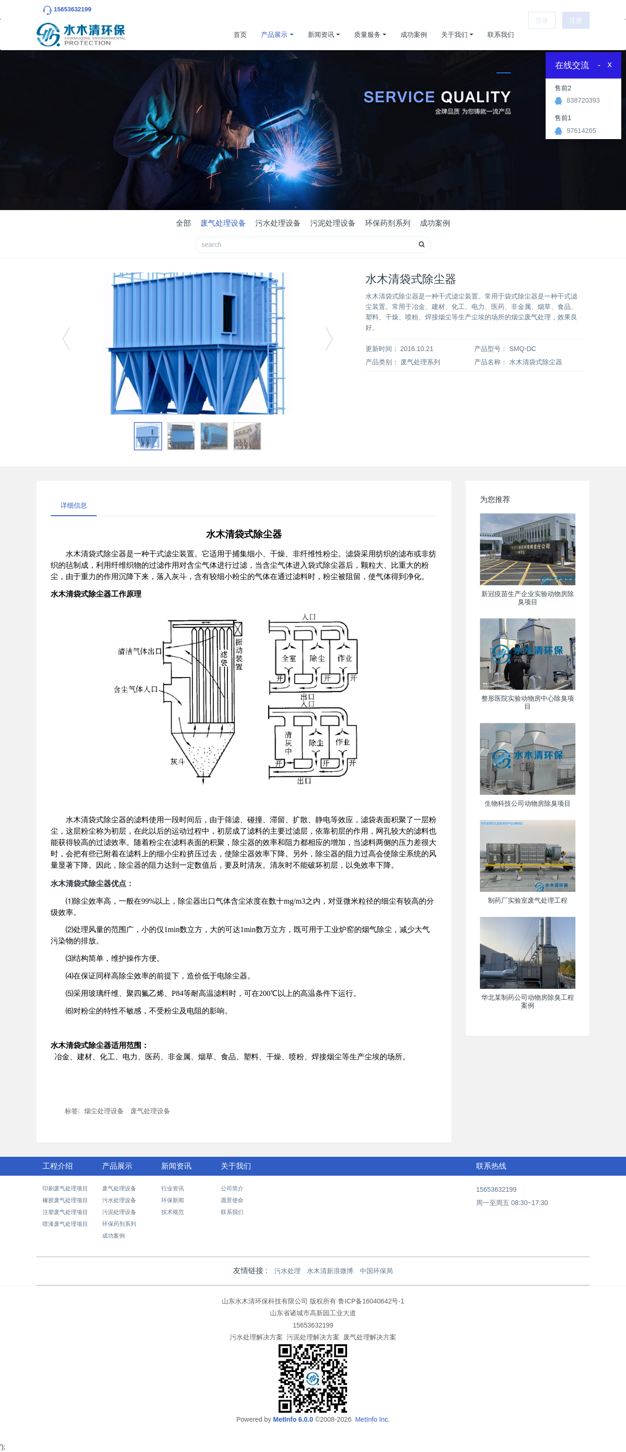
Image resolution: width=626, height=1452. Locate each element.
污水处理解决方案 (256, 1337)
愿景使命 (232, 1200)
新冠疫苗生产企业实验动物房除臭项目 (527, 598)
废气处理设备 (223, 223)
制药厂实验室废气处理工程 (527, 900)
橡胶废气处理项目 (65, 1200)
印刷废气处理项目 (65, 1188)
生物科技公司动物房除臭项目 (528, 803)
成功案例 (413, 34)
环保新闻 (172, 1200)
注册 (576, 34)
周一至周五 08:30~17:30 (512, 1202)
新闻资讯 (321, 34)
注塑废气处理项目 (65, 1212)
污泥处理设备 (333, 223)
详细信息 (74, 505)
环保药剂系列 (387, 223)
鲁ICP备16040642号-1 (371, 1301)
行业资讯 (172, 1188)
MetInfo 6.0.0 (293, 1419)
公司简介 (232, 1188)
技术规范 (172, 1212)
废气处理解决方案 (369, 1337)
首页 (240, 34)
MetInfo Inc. (372, 1419)
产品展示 (274, 34)
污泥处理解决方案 (313, 1337)
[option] (198, 343)
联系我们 (500, 34)
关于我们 (454, 34)
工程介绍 (58, 1166)
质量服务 (367, 34)
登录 (541, 34)
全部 (183, 223)
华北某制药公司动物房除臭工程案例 (527, 1001)
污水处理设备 (278, 223)
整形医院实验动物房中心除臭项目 (527, 702)
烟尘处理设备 (104, 1111)
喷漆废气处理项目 (65, 1224)
